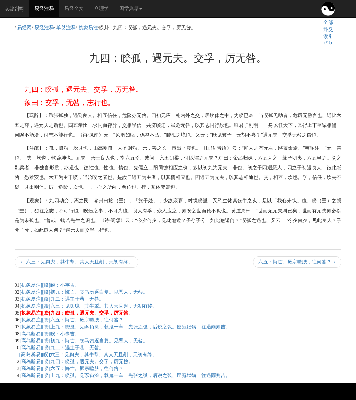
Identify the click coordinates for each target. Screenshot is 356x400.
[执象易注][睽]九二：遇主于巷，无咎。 (61, 299)
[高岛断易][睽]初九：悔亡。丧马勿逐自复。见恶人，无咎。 (83, 340)
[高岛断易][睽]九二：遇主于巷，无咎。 (61, 347)
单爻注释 (66, 27)
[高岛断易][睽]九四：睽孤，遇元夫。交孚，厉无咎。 (76, 361)
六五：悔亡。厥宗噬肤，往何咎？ (297, 261)
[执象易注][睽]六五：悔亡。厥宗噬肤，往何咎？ (71, 320)
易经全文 (74, 8)
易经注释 (46, 8)
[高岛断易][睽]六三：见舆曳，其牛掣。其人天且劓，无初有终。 (88, 354)
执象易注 (88, 27)
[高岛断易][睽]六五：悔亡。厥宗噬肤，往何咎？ (71, 368)
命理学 (101, 8)
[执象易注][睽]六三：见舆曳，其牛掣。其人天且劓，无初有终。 (88, 306)
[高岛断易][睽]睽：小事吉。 (49, 333)
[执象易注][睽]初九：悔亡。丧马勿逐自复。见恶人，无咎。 (83, 292)
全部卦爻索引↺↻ (328, 33)
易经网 (14, 8)
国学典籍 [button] (130, 8)
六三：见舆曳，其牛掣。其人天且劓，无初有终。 (76, 261)
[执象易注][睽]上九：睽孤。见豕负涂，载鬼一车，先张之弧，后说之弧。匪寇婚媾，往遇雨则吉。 (124, 326)
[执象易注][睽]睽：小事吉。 (49, 285)
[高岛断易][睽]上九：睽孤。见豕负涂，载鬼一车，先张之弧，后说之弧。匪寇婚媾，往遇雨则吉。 (124, 375)
